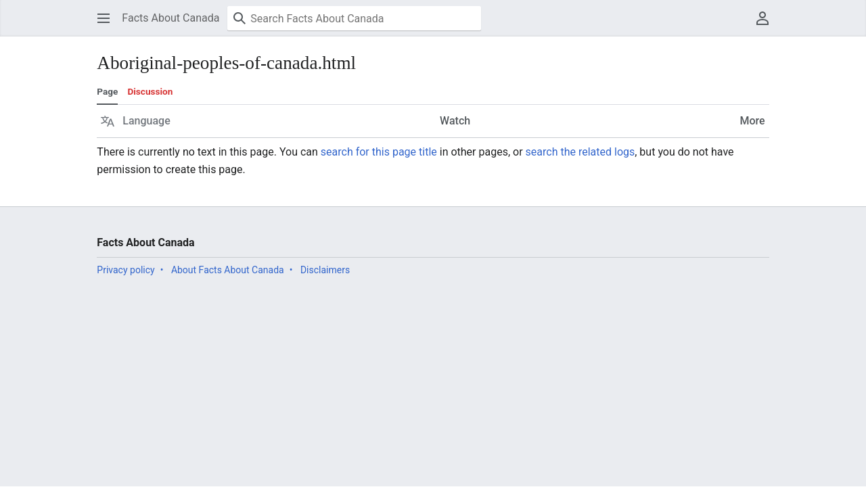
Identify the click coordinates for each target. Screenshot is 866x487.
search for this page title (379, 151)
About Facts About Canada (227, 269)
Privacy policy (125, 269)
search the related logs (580, 151)
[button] (103, 18)
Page (107, 91)
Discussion (150, 91)
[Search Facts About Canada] (354, 18)
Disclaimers (325, 269)
